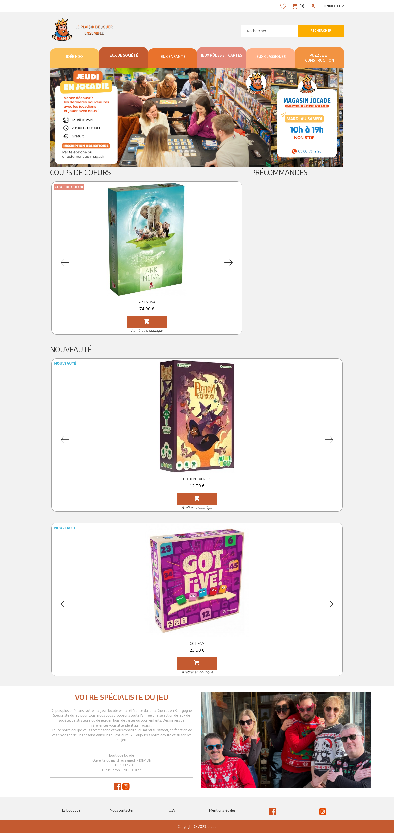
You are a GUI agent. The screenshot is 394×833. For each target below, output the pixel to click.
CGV (172, 810)
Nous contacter (122, 810)
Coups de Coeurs (80, 172)
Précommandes (279, 172)
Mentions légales (222, 810)
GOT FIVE (197, 643)
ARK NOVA (146, 302)
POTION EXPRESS (197, 479)
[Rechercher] (269, 31)
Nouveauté (71, 349)
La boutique (71, 810)
